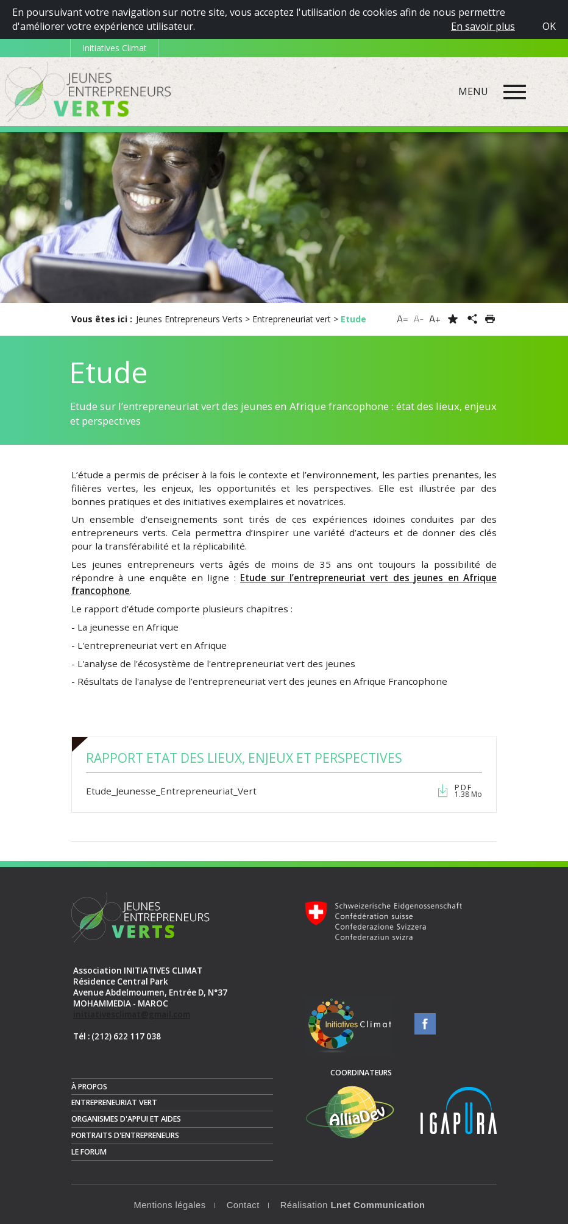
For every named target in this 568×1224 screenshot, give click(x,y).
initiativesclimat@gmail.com (131, 1014)
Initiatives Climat (114, 48)
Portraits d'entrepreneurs (125, 1135)
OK (549, 26)
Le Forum (89, 1152)
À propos (89, 1086)
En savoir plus (483, 26)
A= (402, 318)
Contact (243, 1205)
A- (419, 318)
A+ (435, 318)
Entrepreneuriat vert (114, 1102)
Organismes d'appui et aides (126, 1119)
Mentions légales (169, 1205)
